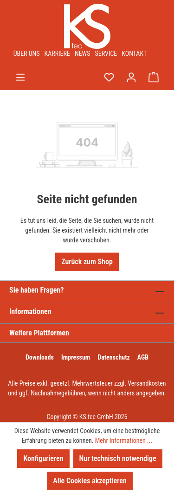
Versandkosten (147, 383)
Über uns (26, 53)
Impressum (75, 357)
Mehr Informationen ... (123, 440)
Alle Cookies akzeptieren (90, 480)
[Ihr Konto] (131, 77)
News (82, 53)
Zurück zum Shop (87, 261)
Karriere (57, 53)
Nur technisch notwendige (117, 458)
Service (106, 53)
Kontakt (134, 53)
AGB (142, 357)
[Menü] (20, 77)
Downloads (40, 357)
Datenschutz (113, 357)
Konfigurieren (43, 458)
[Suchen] (87, 77)
